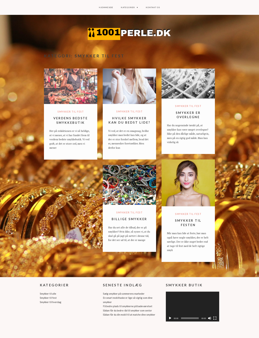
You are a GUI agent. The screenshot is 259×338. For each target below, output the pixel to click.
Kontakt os (153, 7)
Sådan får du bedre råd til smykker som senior (127, 310)
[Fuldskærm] (215, 318)
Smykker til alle (48, 293)
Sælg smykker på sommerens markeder (124, 293)
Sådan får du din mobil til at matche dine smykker (129, 314)
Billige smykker (129, 219)
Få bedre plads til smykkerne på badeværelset (127, 306)
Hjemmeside (106, 7)
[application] (192, 307)
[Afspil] (170, 318)
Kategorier (128, 7)
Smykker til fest (70, 111)
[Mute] (209, 318)
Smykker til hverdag (50, 302)
